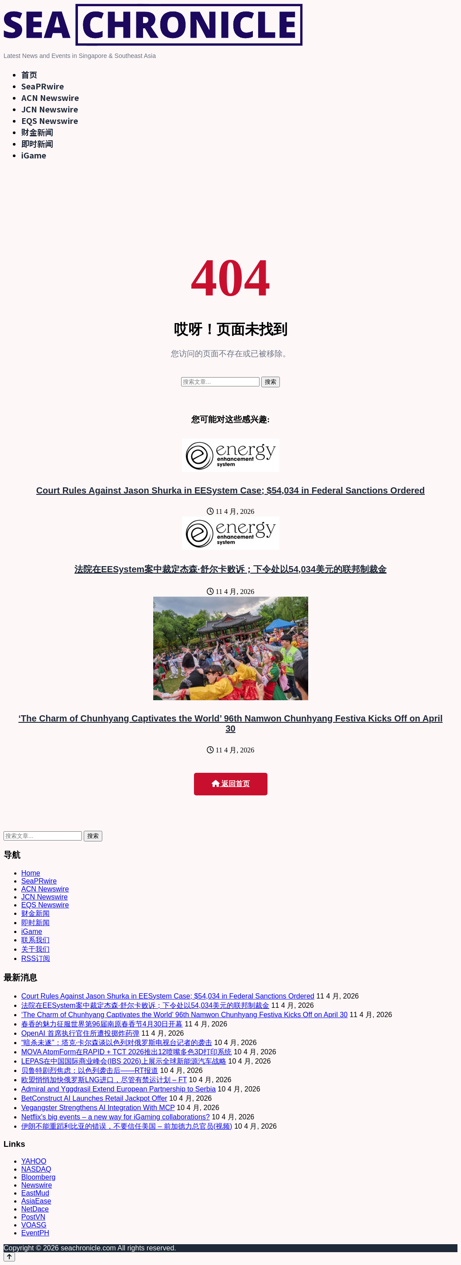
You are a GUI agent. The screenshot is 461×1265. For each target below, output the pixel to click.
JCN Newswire (49, 109)
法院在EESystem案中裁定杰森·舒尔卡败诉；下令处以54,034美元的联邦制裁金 (230, 569)
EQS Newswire (49, 120)
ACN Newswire (50, 97)
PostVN (33, 1217)
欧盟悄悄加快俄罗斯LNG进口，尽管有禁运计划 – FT (104, 1080)
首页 (29, 74)
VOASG (33, 1225)
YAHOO (33, 1161)
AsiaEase (36, 1201)
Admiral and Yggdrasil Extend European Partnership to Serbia (118, 1089)
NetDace (35, 1209)
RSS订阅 (35, 958)
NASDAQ (36, 1169)
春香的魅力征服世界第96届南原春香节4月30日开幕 (102, 1024)
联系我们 (35, 940)
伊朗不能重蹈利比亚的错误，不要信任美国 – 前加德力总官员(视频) (126, 1126)
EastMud (35, 1193)
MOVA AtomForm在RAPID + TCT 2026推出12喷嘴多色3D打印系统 (126, 1052)
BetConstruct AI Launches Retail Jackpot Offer (94, 1098)
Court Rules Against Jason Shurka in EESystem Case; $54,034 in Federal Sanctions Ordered (230, 490)
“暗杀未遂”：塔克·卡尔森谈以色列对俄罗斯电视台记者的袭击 (116, 1042)
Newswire (36, 1185)
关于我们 (35, 949)
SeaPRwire (42, 86)
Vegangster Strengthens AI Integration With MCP (98, 1107)
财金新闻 (37, 132)
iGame (33, 155)
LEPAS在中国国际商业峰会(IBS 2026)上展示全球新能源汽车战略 (123, 1061)
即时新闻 (37, 143)
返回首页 (231, 783)
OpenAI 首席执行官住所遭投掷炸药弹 (80, 1033)
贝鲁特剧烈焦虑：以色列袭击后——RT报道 (89, 1070)
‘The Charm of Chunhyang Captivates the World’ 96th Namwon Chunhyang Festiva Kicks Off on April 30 (231, 723)
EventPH (35, 1233)
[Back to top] (9, 1256)
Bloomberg (38, 1177)
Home (30, 873)
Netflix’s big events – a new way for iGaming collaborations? (115, 1117)
